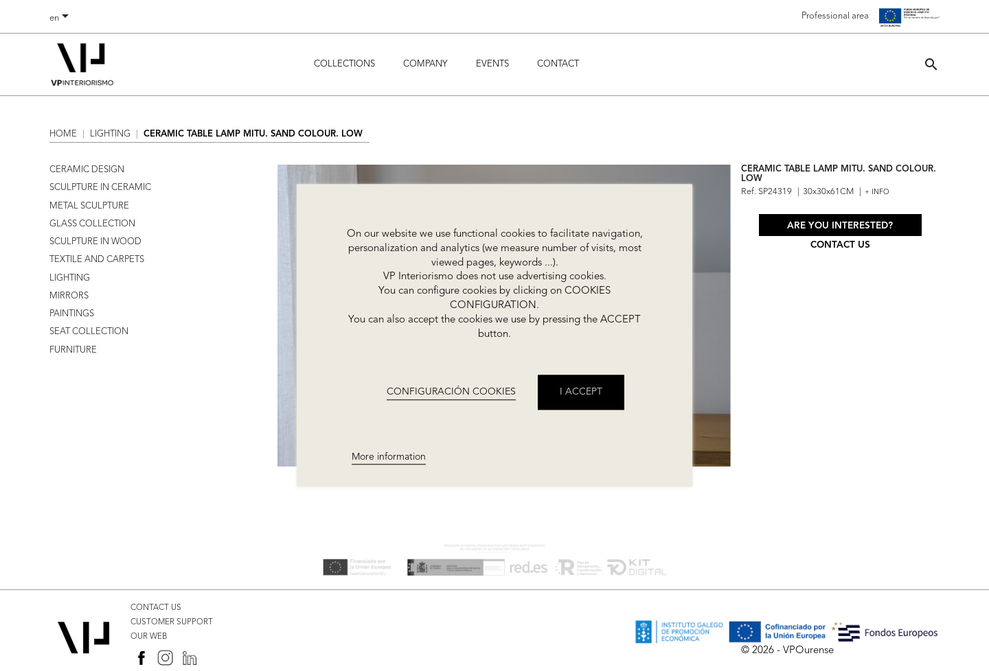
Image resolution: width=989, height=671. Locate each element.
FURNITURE (73, 350)
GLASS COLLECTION (92, 224)
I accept (581, 392)
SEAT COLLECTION (88, 331)
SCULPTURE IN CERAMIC (100, 187)
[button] (931, 64)
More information (389, 457)
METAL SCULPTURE (89, 206)
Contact (558, 64)
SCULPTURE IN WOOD (95, 241)
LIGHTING (69, 278)
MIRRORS (69, 296)
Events (492, 64)
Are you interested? (840, 226)
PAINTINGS (71, 313)
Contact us (840, 245)
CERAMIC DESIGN (86, 169)
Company (425, 64)
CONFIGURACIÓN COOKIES (451, 392)
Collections (344, 64)
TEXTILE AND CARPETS (96, 259)
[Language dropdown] (61, 18)
